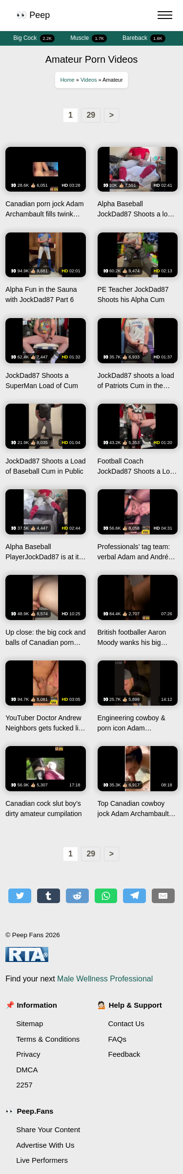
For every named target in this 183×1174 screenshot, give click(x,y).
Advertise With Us (45, 1145)
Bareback (143, 38)
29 (90, 115)
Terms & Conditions (48, 1039)
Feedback (124, 1054)
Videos (89, 80)
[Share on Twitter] (19, 896)
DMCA (27, 1070)
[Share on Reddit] (77, 896)
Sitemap (29, 1023)
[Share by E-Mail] (163, 896)
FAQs (117, 1039)
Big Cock (34, 38)
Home (67, 80)
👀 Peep (33, 15)
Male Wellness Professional (105, 979)
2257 (24, 1085)
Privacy (28, 1054)
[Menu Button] (165, 16)
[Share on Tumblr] (48, 896)
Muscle (88, 38)
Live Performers (42, 1160)
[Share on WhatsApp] (106, 896)
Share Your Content (48, 1129)
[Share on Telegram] (134, 896)
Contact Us (126, 1023)
